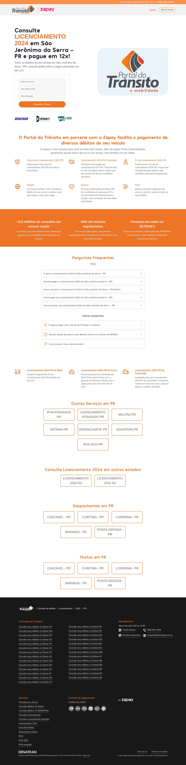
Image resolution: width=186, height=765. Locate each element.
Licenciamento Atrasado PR (93, 414)
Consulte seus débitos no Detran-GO (35, 661)
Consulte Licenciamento (30, 715)
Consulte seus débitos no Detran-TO (35, 682)
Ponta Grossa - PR (110, 532)
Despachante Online (28, 732)
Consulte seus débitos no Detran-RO (85, 673)
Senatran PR (127, 429)
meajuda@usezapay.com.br (160, 635)
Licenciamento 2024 (28, 723)
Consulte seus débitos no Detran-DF (35, 627)
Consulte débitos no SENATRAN (34, 711)
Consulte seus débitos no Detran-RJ (85, 627)
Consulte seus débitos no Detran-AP (35, 652)
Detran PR (59, 429)
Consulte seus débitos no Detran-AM (85, 652)
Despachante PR (93, 429)
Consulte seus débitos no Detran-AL (85, 656)
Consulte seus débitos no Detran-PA (35, 669)
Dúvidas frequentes (131, 635)
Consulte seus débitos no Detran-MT (35, 665)
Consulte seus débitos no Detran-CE (35, 648)
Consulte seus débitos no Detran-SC (35, 639)
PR (84, 608)
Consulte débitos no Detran (31, 706)
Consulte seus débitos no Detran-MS (85, 665)
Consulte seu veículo (28, 702)
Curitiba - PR (93, 517)
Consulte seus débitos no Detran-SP (85, 631)
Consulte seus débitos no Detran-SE (85, 677)
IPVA (21, 736)
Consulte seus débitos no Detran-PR (35, 635)
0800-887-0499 (154, 630)
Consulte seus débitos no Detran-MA (85, 661)
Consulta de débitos (46, 608)
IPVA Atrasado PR (59, 414)
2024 (78, 608)
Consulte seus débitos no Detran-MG (36, 631)
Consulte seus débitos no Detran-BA (85, 644)
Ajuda (152, 9)
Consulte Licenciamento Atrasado (34, 719)
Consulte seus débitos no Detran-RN (85, 639)
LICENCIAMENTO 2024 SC (110, 481)
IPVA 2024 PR (93, 444)
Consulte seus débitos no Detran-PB (85, 669)
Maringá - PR (76, 532)
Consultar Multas (26, 728)
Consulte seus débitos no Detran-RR (35, 678)
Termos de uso (142, 752)
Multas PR (127, 414)
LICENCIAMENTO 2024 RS (76, 481)
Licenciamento (65, 608)
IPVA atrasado (25, 745)
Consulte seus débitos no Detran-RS (85, 635)
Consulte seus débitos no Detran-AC (35, 656)
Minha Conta (167, 10)
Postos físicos (129, 630)
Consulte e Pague (42, 104)
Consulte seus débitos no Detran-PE (35, 644)
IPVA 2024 (23, 740)
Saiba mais (86, 755)
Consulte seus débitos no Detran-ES (85, 648)
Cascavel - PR (59, 517)
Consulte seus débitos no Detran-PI (35, 673)
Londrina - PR (127, 517)
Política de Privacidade (159, 752)
